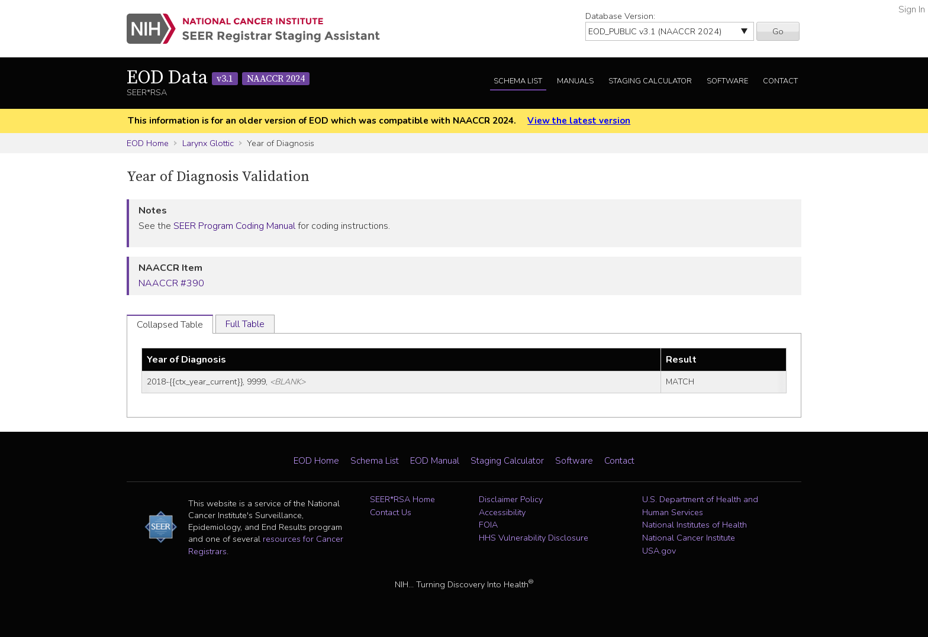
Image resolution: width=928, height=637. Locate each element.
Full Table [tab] (245, 324)
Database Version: (620, 16)
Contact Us (390, 512)
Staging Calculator (650, 81)
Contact (780, 81)
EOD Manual (434, 461)
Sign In (911, 9)
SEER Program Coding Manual (234, 225)
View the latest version (578, 121)
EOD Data (218, 78)
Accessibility (502, 512)
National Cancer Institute (688, 538)
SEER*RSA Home (402, 499)
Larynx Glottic (208, 143)
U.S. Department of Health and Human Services (700, 505)
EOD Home (148, 143)
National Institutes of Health (694, 525)
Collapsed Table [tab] (170, 324)
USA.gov (659, 551)
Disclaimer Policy (511, 499)
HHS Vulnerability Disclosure (533, 538)
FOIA (488, 525)
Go (778, 31)
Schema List (518, 81)
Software (727, 81)
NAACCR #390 (171, 283)
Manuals (575, 81)
